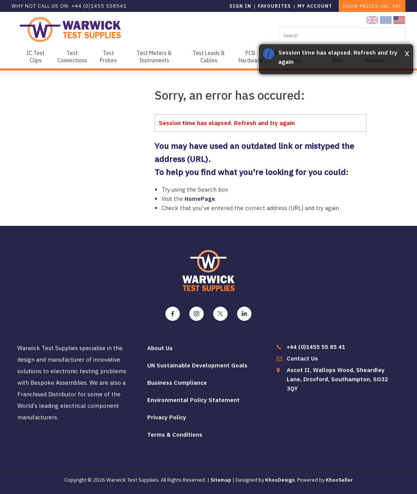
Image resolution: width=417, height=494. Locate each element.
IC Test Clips (36, 57)
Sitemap (220, 480)
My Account (315, 6)
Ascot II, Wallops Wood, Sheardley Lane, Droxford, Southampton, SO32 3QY (337, 379)
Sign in (240, 6)
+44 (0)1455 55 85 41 (315, 346)
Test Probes (108, 57)
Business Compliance (177, 382)
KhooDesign (280, 480)
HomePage (200, 198)
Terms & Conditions (174, 434)
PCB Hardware (250, 57)
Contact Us (302, 358)
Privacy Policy (166, 417)
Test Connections (72, 57)
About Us (160, 348)
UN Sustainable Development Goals (197, 365)
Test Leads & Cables (209, 57)
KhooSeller (339, 480)
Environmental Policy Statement (193, 400)
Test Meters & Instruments (154, 57)
